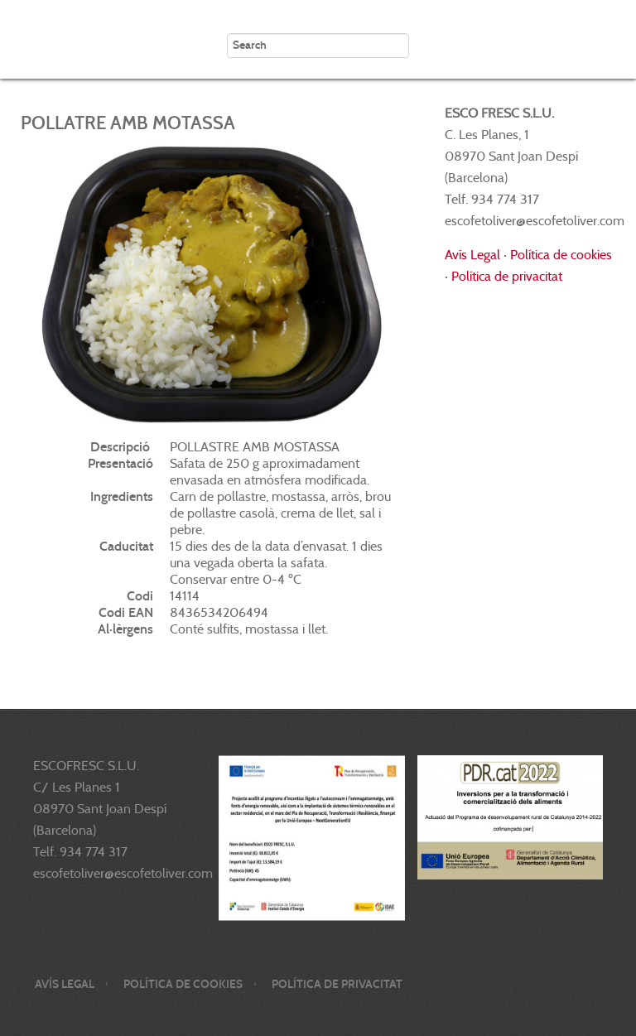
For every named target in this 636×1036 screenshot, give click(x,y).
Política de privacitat (506, 276)
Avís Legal (472, 255)
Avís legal (64, 984)
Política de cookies (561, 255)
